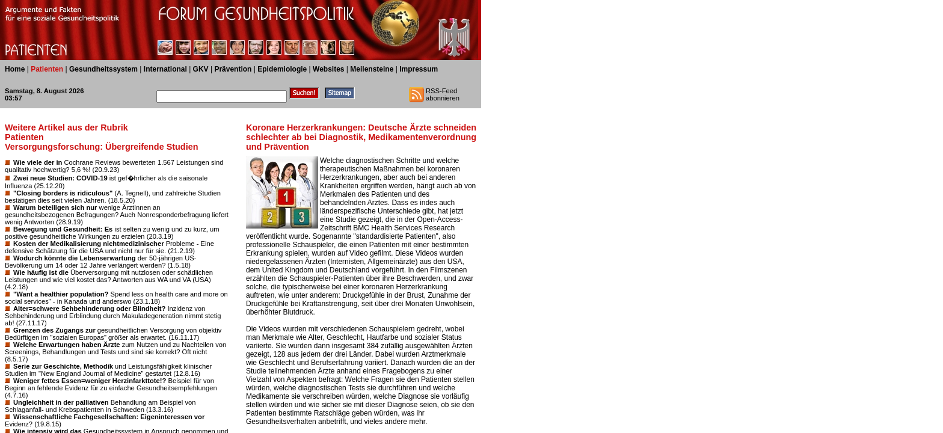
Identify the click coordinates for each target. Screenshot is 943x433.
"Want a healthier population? (60, 294)
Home (15, 69)
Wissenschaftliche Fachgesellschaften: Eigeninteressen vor (108, 416)
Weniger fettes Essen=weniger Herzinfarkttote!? (89, 380)
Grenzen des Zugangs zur (54, 330)
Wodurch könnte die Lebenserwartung (74, 258)
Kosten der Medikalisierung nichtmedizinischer (88, 243)
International (165, 69)
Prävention (232, 69)
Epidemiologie (282, 69)
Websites (328, 69)
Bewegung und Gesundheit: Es (62, 229)
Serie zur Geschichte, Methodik (63, 366)
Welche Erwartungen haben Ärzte (66, 344)
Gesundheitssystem (103, 69)
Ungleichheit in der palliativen (61, 402)
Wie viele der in (37, 162)
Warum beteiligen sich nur (55, 207)
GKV (201, 69)
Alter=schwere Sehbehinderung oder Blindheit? (89, 308)
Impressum (418, 69)
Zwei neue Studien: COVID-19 (60, 178)
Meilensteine (371, 69)
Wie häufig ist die (41, 272)
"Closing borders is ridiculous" (62, 193)
